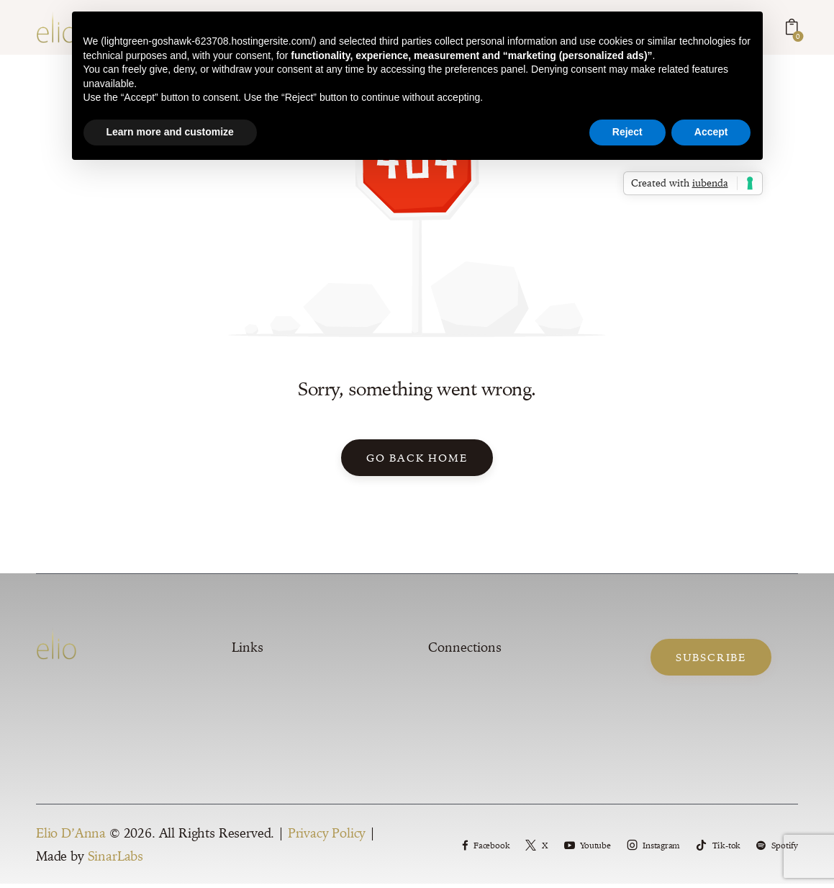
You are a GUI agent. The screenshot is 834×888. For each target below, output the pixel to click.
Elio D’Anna (71, 837)
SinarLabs (115, 860)
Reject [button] (627, 132)
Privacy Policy (327, 837)
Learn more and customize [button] (170, 132)
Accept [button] (711, 132)
